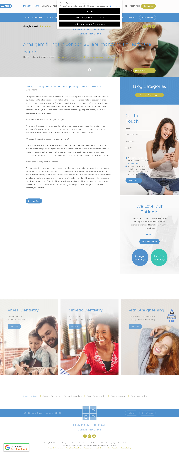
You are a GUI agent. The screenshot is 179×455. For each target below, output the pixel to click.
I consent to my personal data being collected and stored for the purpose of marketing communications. (139, 170)
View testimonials (149, 241)
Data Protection (113, 448)
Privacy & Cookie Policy (55, 448)
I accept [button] (89, 11)
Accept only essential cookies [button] (89, 17)
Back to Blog (34, 201)
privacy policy (114, 6)
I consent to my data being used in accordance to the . (139, 160)
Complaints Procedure (73, 448)
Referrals (131, 17)
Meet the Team (31, 6)
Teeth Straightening (96, 396)
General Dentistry (50, 6)
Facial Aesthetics (132, 6)
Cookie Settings (126, 448)
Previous (149, 66)
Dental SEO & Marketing (126, 443)
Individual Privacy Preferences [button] (90, 24)
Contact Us (148, 6)
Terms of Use (88, 448)
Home (26, 57)
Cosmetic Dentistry (73, 396)
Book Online (147, 17)
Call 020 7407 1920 (114, 413)
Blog (34, 57)
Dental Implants (118, 396)
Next (154, 66)
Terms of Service (107, 445)
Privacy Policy (133, 163)
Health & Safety (100, 448)
